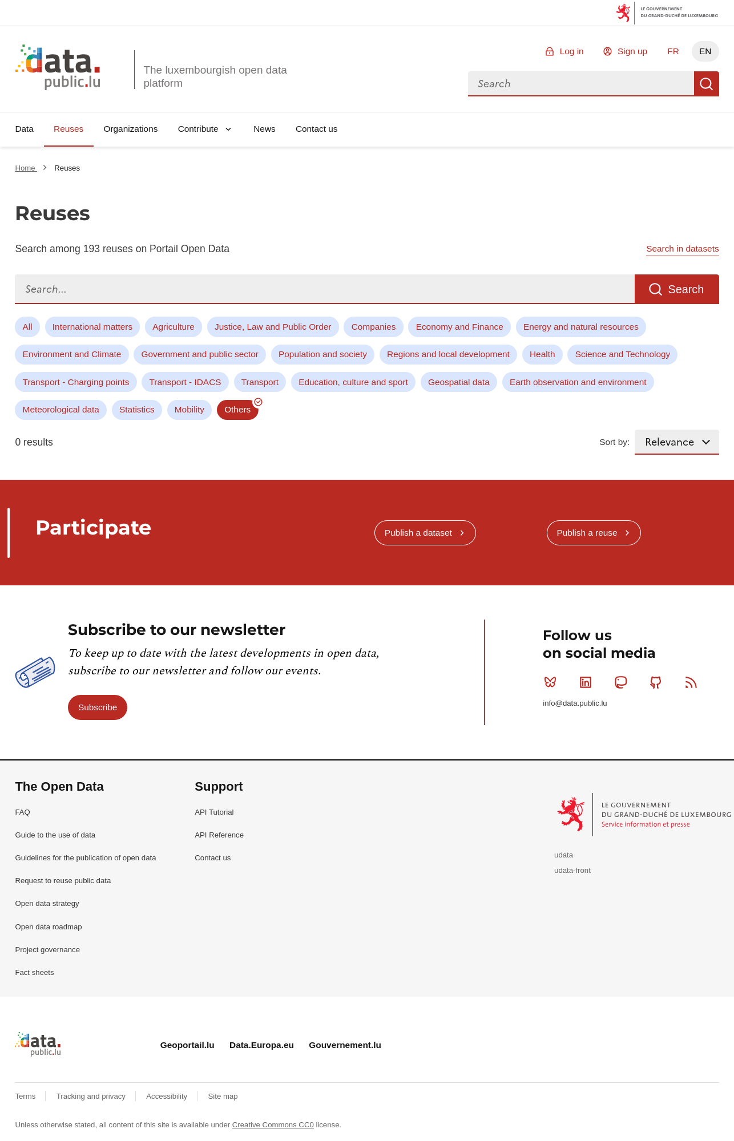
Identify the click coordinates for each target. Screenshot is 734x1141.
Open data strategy (47, 903)
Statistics (137, 409)
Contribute (198, 128)
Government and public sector (200, 354)
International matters (92, 326)
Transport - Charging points (76, 382)
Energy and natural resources (581, 326)
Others (237, 409)
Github (658, 682)
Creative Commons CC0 (273, 1124)
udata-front (572, 870)
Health (542, 354)
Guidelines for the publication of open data (85, 857)
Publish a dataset (418, 532)
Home (26, 168)
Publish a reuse (586, 532)
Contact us (317, 128)
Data (24, 128)
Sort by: (614, 442)
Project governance (47, 949)
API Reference (219, 835)
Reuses (68, 128)
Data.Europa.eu (261, 1045)
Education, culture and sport (353, 382)
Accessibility (167, 1096)
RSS (694, 682)
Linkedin (588, 682)
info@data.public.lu (575, 703)
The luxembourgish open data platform (215, 76)
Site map (223, 1096)
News (264, 128)
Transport (260, 382)
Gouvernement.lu (345, 1045)
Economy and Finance (459, 326)
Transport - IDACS (185, 382)
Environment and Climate (72, 354)
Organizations (130, 128)
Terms (26, 1096)
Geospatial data (459, 382)
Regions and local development (448, 354)
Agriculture (173, 326)
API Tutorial (214, 812)
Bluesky (553, 682)
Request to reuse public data (63, 880)
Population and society (323, 354)
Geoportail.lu (187, 1045)
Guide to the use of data (55, 835)
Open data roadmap (48, 926)
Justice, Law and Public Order (273, 326)
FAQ (22, 812)
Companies (374, 326)
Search (706, 83)
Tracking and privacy (92, 1096)
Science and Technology (623, 354)
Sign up (632, 51)
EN (705, 51)
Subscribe (97, 707)
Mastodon (623, 682)
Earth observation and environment (578, 382)
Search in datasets (682, 248)
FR (673, 51)
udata (563, 855)
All (28, 326)
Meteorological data (61, 409)
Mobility (189, 409)
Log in (572, 51)
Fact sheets (34, 972)
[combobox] (581, 83)
